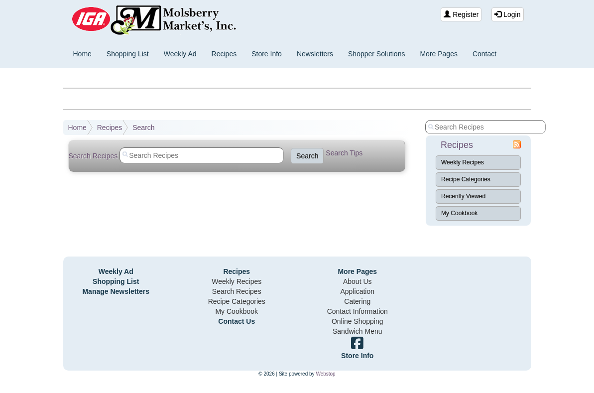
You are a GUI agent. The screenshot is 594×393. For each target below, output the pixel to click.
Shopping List (128, 54)
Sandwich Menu (357, 331)
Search (143, 127)
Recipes (224, 54)
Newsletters (315, 54)
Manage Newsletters (115, 291)
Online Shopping (357, 321)
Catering (357, 301)
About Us (357, 281)
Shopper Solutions (376, 54)
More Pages (438, 54)
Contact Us (236, 321)
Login (507, 14)
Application (358, 291)
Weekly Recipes (462, 162)
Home (82, 54)
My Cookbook (459, 213)
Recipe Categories (465, 179)
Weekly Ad (180, 54)
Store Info (266, 54)
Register (461, 14)
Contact (484, 54)
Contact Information (357, 311)
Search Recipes (236, 291)
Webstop (325, 374)
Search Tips (344, 153)
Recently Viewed (463, 196)
